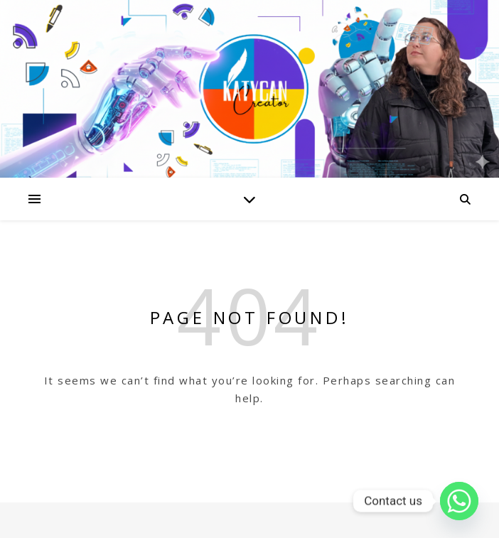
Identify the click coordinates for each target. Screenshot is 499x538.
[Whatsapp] (459, 501)
